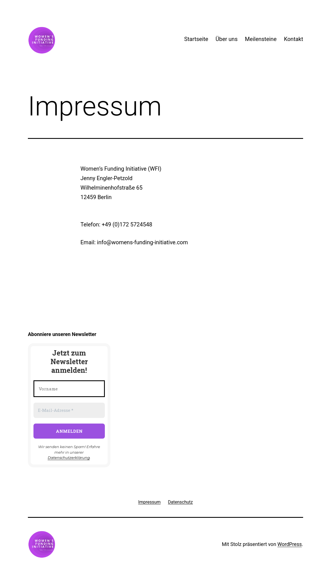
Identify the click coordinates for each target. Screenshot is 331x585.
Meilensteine (260, 39)
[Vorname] (69, 388)
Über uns (227, 39)
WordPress (289, 544)
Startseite (196, 39)
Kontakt (293, 39)
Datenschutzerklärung (69, 457)
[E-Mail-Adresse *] (69, 410)
